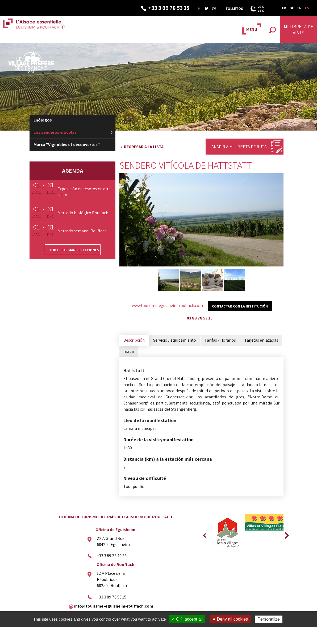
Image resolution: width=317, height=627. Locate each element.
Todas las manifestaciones (74, 250)
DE (292, 8)
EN (299, 8)
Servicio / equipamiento (174, 340)
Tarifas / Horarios (220, 340)
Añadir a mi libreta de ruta (239, 146)
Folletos (234, 8)
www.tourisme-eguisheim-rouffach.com (167, 305)
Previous (204, 533)
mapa (128, 351)
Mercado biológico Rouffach (82, 213)
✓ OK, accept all (187, 619)
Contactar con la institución (240, 306)
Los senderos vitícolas (55, 132)
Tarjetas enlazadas (261, 340)
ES (307, 8)
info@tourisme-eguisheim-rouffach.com (113, 606)
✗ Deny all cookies (230, 619)
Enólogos (43, 120)
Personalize (268, 619)
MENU (251, 29)
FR (284, 8)
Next (284, 533)
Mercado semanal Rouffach (82, 231)
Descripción (134, 340)
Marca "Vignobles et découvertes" (67, 144)
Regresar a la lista (144, 146)
